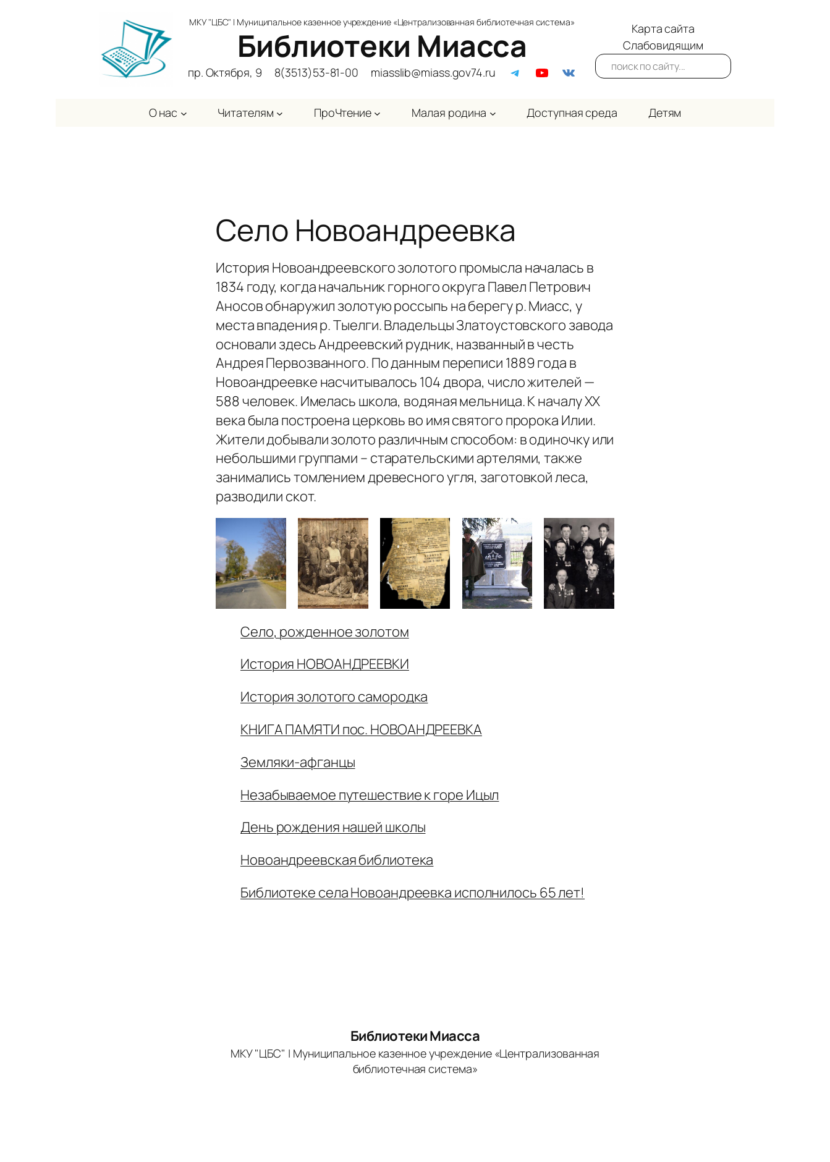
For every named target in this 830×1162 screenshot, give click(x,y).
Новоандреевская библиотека (336, 859)
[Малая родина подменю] (492, 112)
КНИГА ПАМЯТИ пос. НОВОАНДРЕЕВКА (361, 729)
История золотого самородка (334, 696)
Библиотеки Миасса (382, 45)
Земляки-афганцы (297, 762)
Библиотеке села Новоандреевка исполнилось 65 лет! (412, 892)
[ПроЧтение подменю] (377, 112)
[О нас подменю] (183, 112)
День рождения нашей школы (333, 827)
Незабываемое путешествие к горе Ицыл (369, 795)
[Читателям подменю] (279, 112)
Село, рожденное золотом (324, 631)
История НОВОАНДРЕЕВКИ (324, 664)
